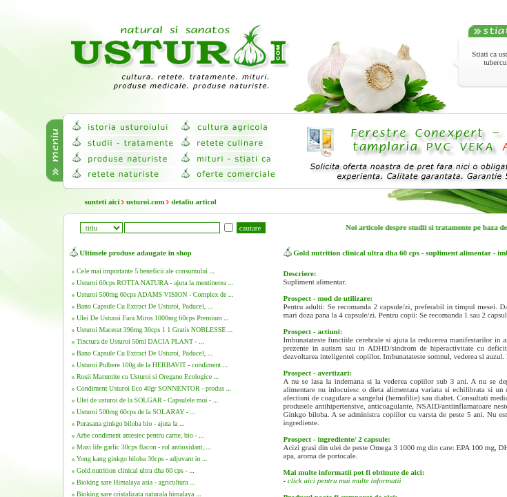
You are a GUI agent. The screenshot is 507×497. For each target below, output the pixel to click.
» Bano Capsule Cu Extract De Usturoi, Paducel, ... (142, 306)
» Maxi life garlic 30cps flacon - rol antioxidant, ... (141, 447)
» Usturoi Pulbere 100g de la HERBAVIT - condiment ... (150, 365)
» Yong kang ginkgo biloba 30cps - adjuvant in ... (140, 458)
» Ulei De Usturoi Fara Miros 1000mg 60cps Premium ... (150, 318)
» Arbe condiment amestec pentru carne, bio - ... (138, 435)
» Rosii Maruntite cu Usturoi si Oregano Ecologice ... (145, 376)
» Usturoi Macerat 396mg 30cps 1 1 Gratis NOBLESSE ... (152, 329)
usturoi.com (145, 201)
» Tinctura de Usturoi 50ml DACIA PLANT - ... (138, 341)
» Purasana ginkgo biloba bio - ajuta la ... (128, 423)
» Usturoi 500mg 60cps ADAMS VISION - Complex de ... (153, 294)
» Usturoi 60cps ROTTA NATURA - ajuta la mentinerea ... (153, 282)
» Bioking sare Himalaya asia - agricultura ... (133, 482)
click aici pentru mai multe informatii (344, 480)
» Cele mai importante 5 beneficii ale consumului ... (143, 271)
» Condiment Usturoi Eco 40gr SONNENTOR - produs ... (152, 388)
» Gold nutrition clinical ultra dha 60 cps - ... (133, 470)
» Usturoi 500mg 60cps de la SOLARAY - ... (134, 412)
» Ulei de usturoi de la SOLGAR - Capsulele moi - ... (145, 400)
